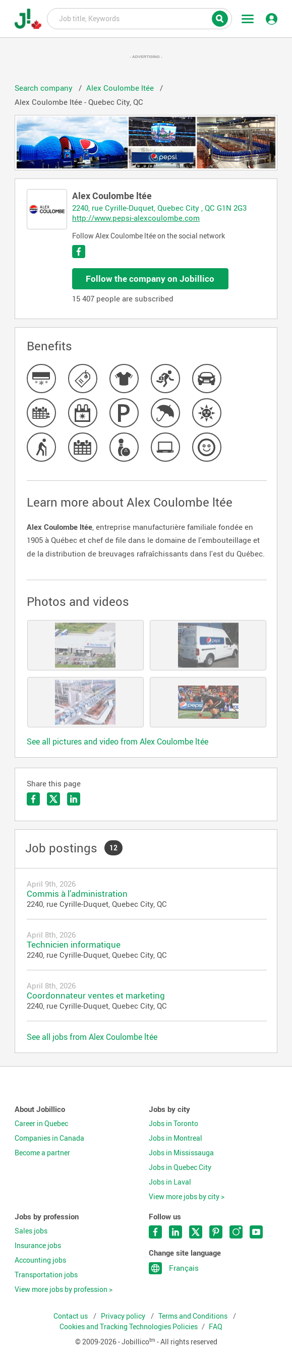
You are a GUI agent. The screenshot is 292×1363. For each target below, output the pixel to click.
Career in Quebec (41, 1123)
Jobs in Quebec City (180, 1167)
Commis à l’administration (77, 893)
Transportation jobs (46, 1274)
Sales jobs (31, 1230)
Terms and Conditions (193, 1316)
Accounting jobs (40, 1260)
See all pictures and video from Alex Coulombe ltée (117, 741)
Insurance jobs (38, 1245)
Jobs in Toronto (173, 1123)
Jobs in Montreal (175, 1138)
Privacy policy (124, 1316)
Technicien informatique (74, 944)
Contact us (71, 1316)
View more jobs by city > (186, 1196)
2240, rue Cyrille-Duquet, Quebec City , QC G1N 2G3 (159, 208)
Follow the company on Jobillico (150, 278)
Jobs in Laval (170, 1182)
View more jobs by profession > (63, 1289)
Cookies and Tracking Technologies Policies (129, 1326)
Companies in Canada (49, 1138)
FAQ (215, 1326)
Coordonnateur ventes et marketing (96, 995)
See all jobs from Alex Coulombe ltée (92, 1036)
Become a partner (42, 1152)
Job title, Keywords (139, 18)
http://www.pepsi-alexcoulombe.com (136, 218)
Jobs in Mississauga (181, 1152)
